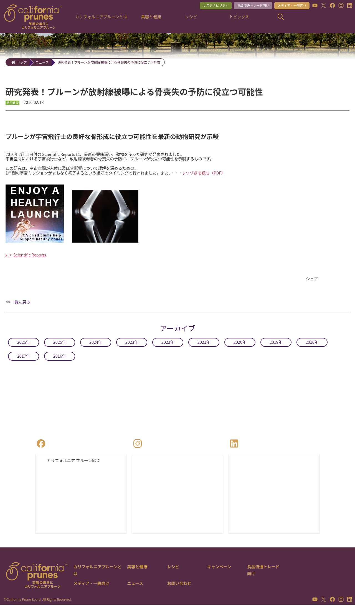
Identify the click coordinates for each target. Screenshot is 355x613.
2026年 (23, 348)
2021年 (204, 348)
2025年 (59, 348)
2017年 (23, 362)
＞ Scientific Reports (29, 260)
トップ (22, 62)
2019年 (276, 348)
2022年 (168, 348)
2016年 (59, 362)
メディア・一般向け (289, 6)
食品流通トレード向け (246, 6)
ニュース (42, 62)
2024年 (95, 348)
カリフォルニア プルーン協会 (76, 467)
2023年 (132, 348)
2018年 (312, 348)
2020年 (240, 348)
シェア (312, 285)
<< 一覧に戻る (18, 308)
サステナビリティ (205, 6)
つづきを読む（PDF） (225, 176)
